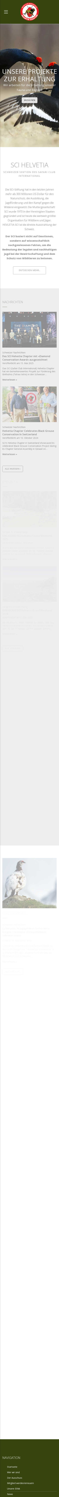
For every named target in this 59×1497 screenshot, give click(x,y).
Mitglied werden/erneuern (20, 1483)
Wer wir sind (13, 1472)
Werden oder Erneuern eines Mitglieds (29, 1103)
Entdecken (29, 100)
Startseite (12, 1466)
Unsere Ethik (29, 1251)
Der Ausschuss (29, 1402)
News (10, 1494)
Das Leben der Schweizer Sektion (29, 1178)
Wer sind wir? (29, 1025)
